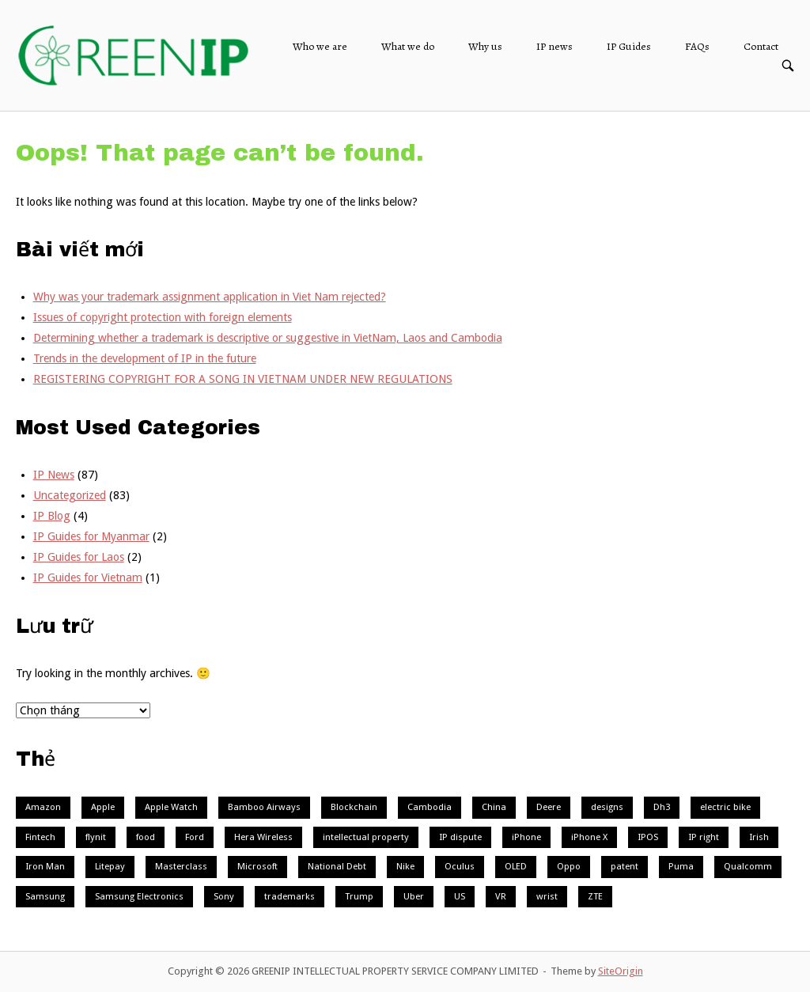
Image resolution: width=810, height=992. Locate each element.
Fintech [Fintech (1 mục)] (40, 836)
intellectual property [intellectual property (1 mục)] (366, 836)
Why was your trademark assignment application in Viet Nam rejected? (209, 296)
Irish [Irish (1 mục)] (759, 836)
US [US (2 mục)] (459, 896)
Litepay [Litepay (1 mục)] (110, 866)
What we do (407, 46)
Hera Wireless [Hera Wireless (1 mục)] (263, 836)
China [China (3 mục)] (494, 806)
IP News (53, 474)
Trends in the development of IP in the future (144, 358)
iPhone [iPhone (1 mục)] (526, 836)
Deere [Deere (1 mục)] (548, 806)
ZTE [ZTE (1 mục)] (595, 896)
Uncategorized (69, 495)
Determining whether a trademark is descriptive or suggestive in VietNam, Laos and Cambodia (267, 337)
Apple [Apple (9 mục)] (103, 806)
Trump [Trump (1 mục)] (359, 896)
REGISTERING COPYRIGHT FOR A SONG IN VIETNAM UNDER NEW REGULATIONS (242, 379)
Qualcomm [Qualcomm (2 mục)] (748, 866)
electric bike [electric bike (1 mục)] (725, 806)
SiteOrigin (620, 971)
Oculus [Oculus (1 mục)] (460, 866)
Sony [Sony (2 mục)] (224, 896)
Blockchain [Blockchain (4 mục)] (354, 806)
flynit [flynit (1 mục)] (95, 836)
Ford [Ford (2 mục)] (194, 836)
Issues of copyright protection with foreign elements (162, 317)
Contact (761, 46)
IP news (554, 46)
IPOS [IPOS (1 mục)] (648, 836)
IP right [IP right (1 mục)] (703, 836)
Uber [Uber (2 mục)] (413, 896)
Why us (485, 46)
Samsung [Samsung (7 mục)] (45, 896)
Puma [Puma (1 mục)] (681, 866)
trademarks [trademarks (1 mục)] (289, 896)
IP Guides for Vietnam (87, 577)
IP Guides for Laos (78, 557)
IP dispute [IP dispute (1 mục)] (460, 836)
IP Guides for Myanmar (91, 536)
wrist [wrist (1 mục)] (547, 896)
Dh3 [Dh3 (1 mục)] (661, 806)
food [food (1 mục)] (145, 836)
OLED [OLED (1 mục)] (516, 866)
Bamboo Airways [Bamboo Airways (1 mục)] (264, 806)
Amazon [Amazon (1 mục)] (43, 806)
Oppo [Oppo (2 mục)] (569, 866)
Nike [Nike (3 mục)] (405, 866)
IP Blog (51, 515)
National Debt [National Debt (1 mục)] (337, 866)
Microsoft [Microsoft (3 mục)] (257, 866)
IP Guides (629, 46)
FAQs (697, 46)
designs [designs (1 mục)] (607, 806)
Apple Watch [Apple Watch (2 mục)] (171, 806)
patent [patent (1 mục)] (624, 866)
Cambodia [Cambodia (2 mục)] (429, 806)
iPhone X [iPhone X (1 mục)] (589, 836)
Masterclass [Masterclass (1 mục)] (181, 866)
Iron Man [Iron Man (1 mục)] (45, 866)
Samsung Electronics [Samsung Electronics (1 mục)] (139, 896)
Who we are (320, 46)
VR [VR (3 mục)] (500, 896)
